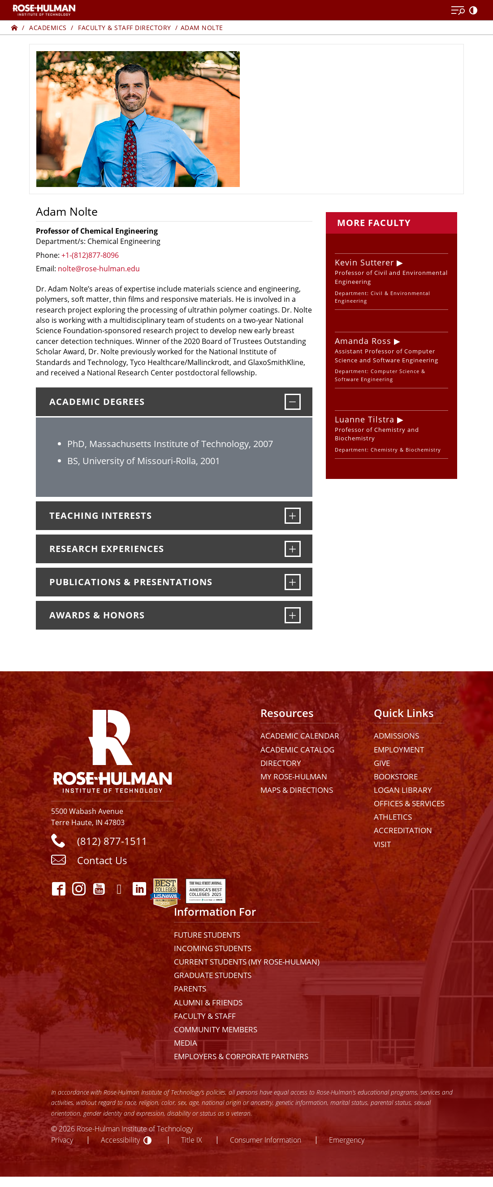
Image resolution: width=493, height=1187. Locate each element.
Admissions (396, 735)
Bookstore (396, 776)
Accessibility (120, 1139)
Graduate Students (212, 975)
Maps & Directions (296, 790)
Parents (190, 988)
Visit (382, 844)
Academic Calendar (299, 735)
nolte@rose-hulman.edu (99, 269)
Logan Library (403, 790)
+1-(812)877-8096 (90, 255)
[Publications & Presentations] (293, 582)
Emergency (346, 1139)
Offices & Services (409, 803)
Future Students (207, 935)
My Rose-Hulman (293, 776)
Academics (48, 27)
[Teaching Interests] (293, 516)
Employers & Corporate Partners (241, 1056)
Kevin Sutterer (364, 262)
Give (382, 763)
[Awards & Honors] (293, 615)
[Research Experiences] (293, 549)
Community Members (215, 1029)
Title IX (191, 1139)
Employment (399, 749)
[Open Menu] (458, 10)
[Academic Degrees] (293, 402)
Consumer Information (265, 1139)
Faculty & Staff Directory (124, 27)
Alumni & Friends (208, 1002)
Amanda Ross (363, 340)
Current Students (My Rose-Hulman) (247, 962)
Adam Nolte (202, 27)
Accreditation (403, 830)
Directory (280, 763)
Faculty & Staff (205, 1016)
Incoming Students (212, 948)
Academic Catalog (297, 749)
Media (185, 1043)
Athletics (393, 817)
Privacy (62, 1139)
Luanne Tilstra (364, 419)
